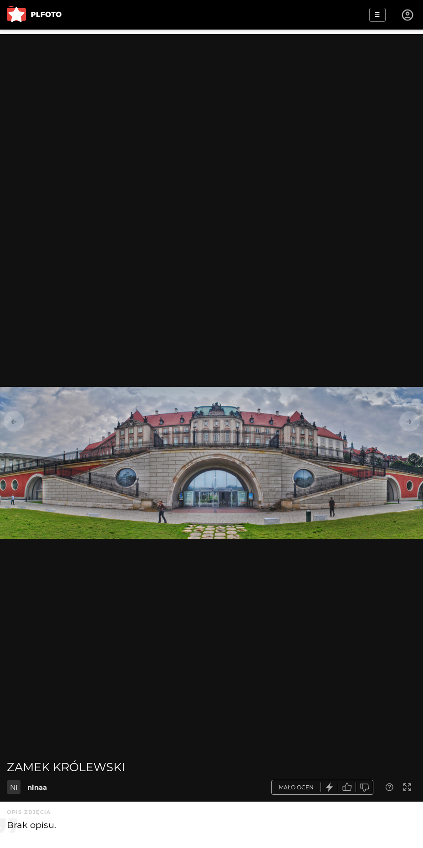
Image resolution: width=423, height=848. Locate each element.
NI (14, 787)
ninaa (37, 787)
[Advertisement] (211, 97)
